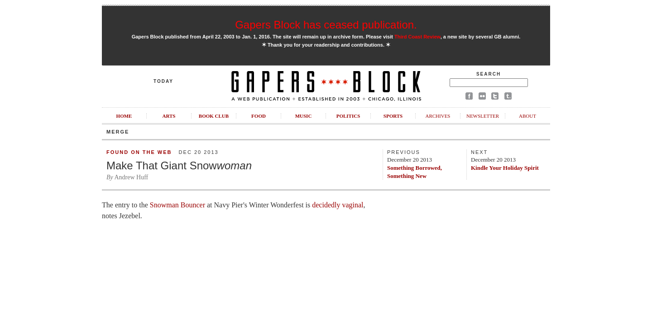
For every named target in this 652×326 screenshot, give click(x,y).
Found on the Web (139, 152)
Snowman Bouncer (177, 205)
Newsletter (482, 116)
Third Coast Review (417, 36)
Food (258, 116)
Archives (437, 116)
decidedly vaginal (337, 205)
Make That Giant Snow (179, 165)
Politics (348, 116)
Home (124, 116)
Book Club (214, 116)
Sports (393, 116)
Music (303, 116)
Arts (169, 116)
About (527, 116)
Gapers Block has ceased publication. (326, 25)
